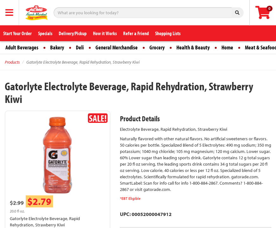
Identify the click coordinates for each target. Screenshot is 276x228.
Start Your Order (17, 33)
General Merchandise (116, 47)
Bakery (57, 47)
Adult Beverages (21, 47)
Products (12, 62)
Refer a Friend (136, 33)
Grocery (157, 47)
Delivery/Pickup (73, 33)
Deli (80, 47)
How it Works (105, 33)
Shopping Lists (168, 33)
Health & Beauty (193, 47)
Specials (45, 33)
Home (227, 47)
